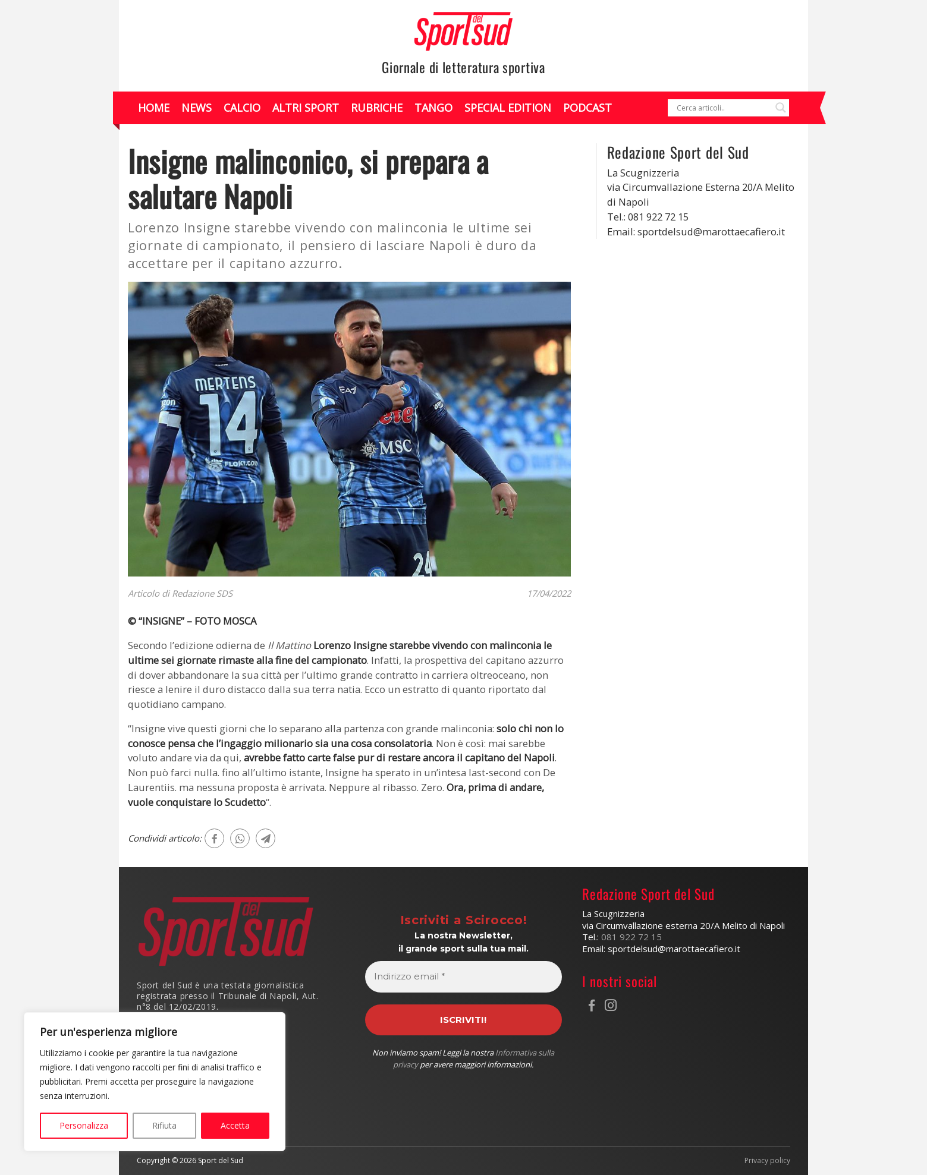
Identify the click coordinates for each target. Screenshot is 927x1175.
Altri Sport (305, 107)
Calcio (242, 107)
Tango (433, 107)
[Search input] (723, 107)
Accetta (235, 1125)
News (196, 107)
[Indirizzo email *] (463, 977)
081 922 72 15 (631, 937)
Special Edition (507, 107)
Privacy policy (767, 1160)
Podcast (587, 107)
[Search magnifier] (780, 107)
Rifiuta (164, 1125)
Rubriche (377, 107)
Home (153, 107)
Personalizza (83, 1125)
